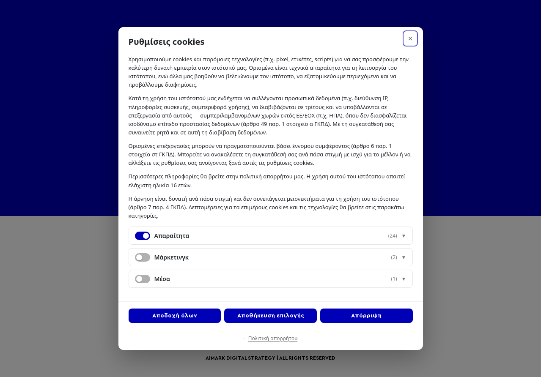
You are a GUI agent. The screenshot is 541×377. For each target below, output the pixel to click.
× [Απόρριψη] (410, 38)
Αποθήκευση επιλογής (270, 316)
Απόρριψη (366, 316)
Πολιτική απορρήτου (273, 338)
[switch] (142, 257)
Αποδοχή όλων (174, 316)
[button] (270, 235)
